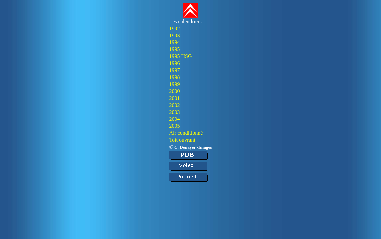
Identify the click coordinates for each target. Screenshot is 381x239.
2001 (174, 98)
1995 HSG (180, 56)
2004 (174, 119)
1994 (174, 42)
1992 (174, 28)
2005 (174, 126)
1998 (174, 77)
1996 (174, 63)
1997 (174, 70)
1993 (174, 35)
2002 (174, 105)
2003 (174, 112)
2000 (174, 91)
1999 (174, 84)
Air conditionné (186, 133)
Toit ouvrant (182, 140)
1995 (174, 49)
